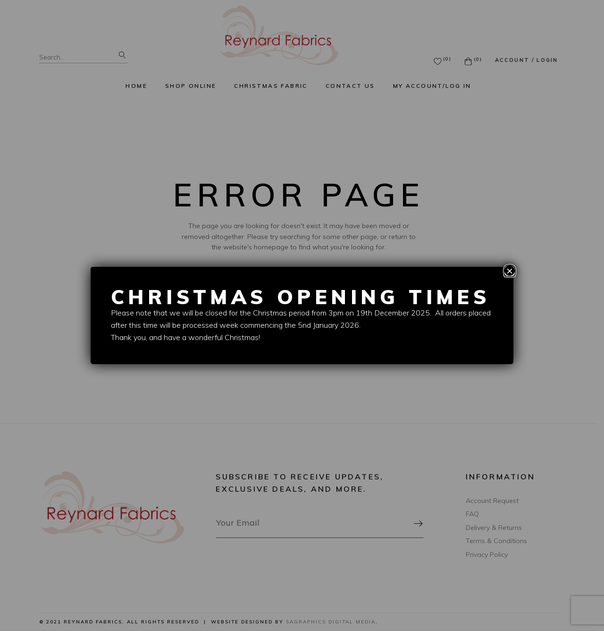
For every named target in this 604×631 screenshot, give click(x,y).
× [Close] (509, 270)
